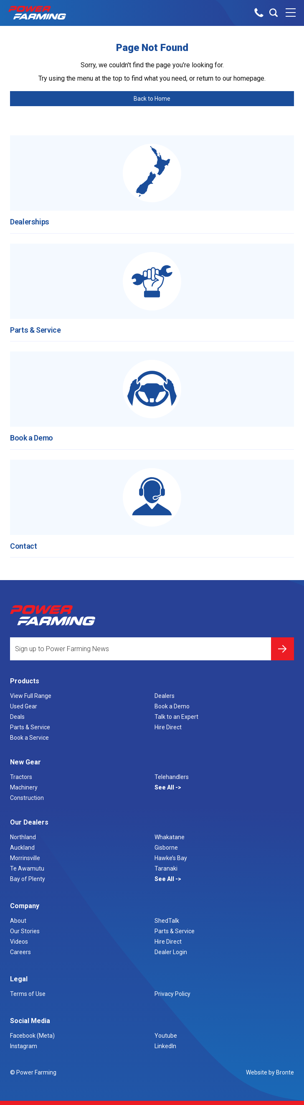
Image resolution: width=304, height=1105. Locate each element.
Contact (23, 546)
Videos (19, 941)
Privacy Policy (172, 993)
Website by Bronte (270, 1072)
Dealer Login (171, 952)
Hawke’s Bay (171, 858)
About (18, 920)
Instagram (23, 1046)
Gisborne (166, 847)
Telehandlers (172, 777)
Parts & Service (35, 330)
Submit (282, 648)
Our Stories (25, 931)
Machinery (24, 787)
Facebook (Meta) (32, 1035)
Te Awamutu (27, 868)
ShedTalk (167, 920)
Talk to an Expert (176, 716)
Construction (27, 797)
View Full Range (30, 696)
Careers (20, 952)
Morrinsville (25, 858)
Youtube (166, 1035)
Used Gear (23, 706)
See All (165, 787)
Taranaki (166, 868)
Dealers (165, 696)
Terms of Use (28, 993)
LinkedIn (165, 1046)
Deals (17, 716)
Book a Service (29, 737)
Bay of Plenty (27, 879)
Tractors (21, 777)
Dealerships (29, 221)
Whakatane (170, 837)
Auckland (22, 847)
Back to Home (152, 98)
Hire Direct (168, 727)
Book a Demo (31, 437)
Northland (23, 837)
